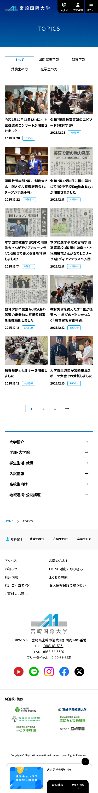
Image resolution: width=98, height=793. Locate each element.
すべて (19, 59)
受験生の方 (19, 68)
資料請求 (57, 785)
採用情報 (11, 577)
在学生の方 (49, 68)
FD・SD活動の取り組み (66, 568)
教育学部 (78, 59)
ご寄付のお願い (16, 593)
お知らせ (11, 568)
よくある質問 (58, 577)
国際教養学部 (49, 59)
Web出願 (78, 785)
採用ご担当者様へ (18, 585)
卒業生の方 (84, 539)
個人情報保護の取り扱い (67, 585)
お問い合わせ (59, 560)
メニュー (91, 7)
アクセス (11, 560)
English (64, 7)
